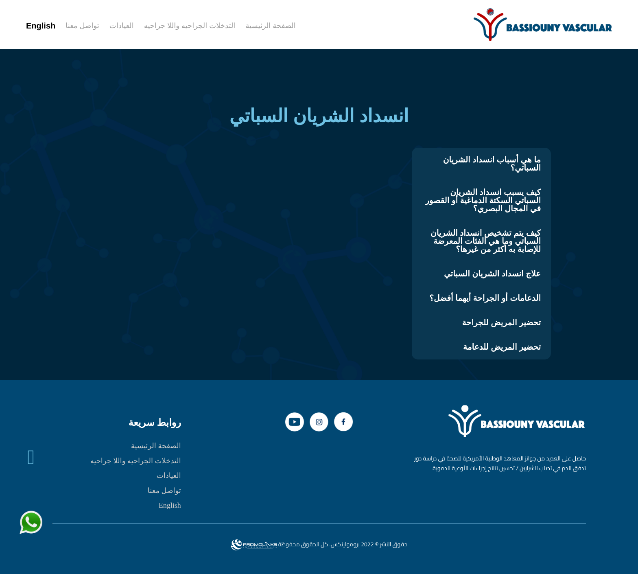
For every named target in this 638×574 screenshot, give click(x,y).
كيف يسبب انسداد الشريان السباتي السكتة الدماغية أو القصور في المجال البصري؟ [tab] (483, 200)
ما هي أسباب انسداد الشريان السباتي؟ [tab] (492, 164)
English (170, 505)
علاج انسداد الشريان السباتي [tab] (492, 273)
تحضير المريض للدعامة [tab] (502, 347)
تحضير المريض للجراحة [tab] (501, 322)
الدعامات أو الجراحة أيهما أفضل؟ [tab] (485, 298)
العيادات (169, 475)
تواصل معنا (164, 490)
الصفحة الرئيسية (156, 446)
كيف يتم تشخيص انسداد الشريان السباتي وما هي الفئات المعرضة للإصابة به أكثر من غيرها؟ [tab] (485, 241)
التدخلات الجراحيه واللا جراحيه (135, 461)
